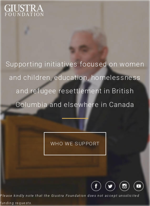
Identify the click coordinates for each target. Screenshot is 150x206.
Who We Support (75, 144)
